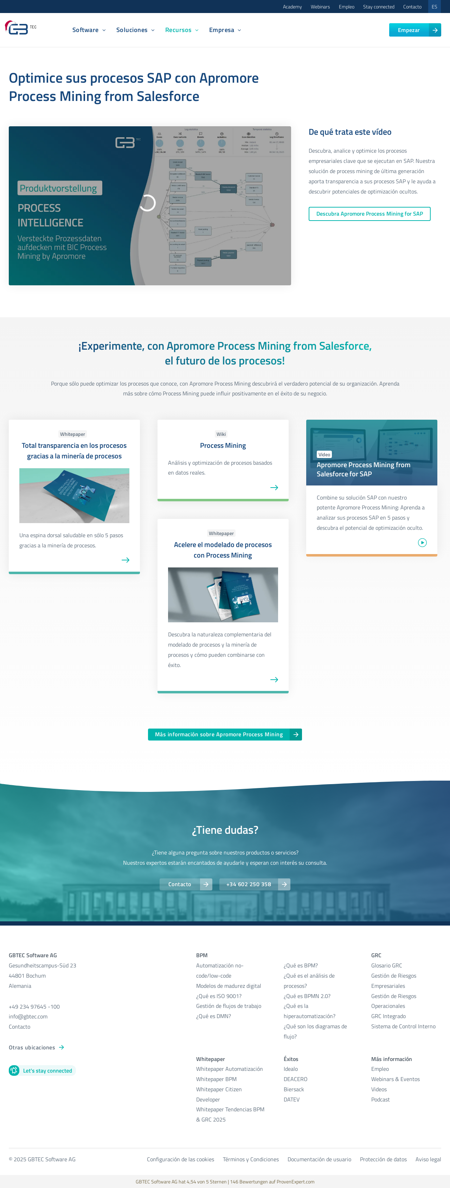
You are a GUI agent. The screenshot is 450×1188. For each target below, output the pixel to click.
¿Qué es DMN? (213, 1016)
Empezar (409, 30)
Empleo (346, 6)
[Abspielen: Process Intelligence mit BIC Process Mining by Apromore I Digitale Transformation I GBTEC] (150, 199)
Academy (292, 6)
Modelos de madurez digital (228, 985)
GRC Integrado (388, 1016)
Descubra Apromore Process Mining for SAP (369, 213)
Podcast (380, 1099)
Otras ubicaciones (32, 1047)
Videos (379, 1089)
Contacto (412, 6)
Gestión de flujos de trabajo (228, 1006)
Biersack (294, 1089)
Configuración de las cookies (180, 1159)
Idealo (291, 1069)
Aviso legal (428, 1159)
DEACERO (296, 1079)
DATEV (292, 1099)
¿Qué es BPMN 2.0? (307, 996)
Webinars (320, 6)
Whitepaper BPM (216, 1079)
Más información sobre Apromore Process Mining (219, 734)
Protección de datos (383, 1159)
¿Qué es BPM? (301, 965)
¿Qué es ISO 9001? (219, 996)
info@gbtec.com (28, 1016)
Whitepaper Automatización (229, 1069)
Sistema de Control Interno (403, 1026)
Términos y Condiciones (251, 1159)
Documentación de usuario (319, 1159)
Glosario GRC (386, 965)
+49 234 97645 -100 (34, 1006)
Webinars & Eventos (395, 1079)
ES (434, 6)
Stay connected (378, 6)
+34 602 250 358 (248, 884)
